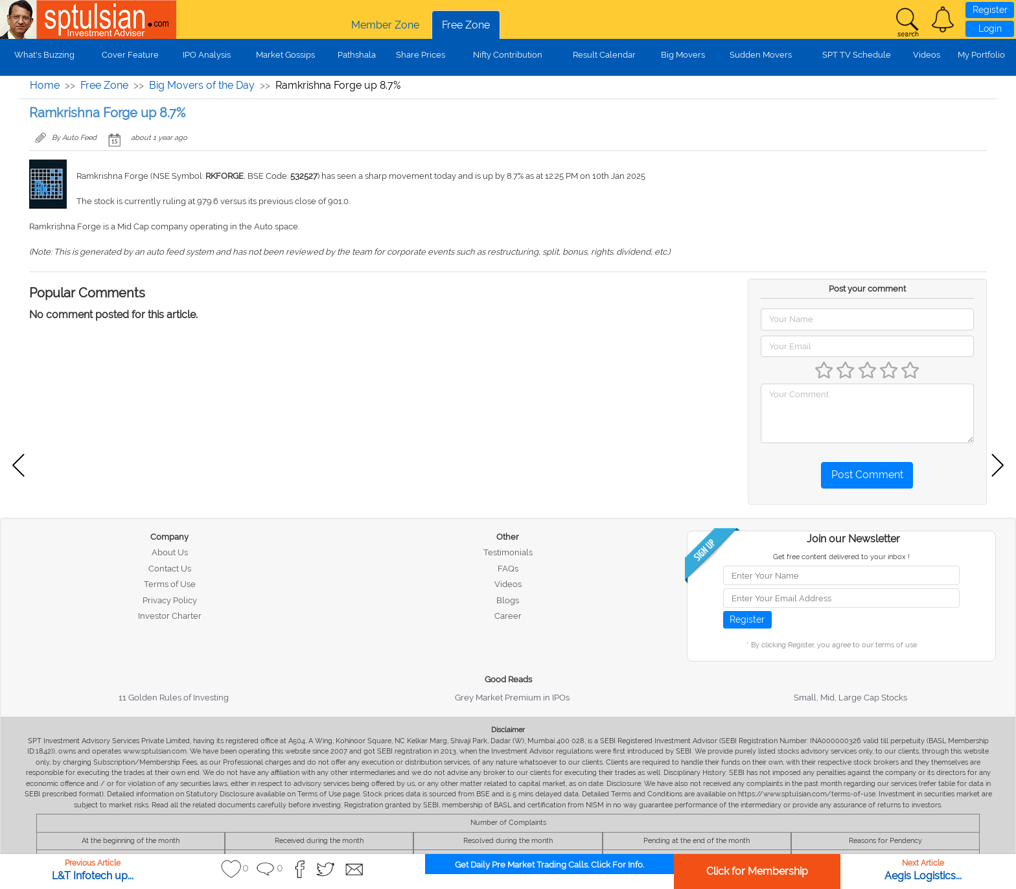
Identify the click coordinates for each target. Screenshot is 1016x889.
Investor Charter (170, 616)
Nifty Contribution (507, 55)
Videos (926, 55)
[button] (943, 19)
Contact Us (169, 568)
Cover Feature (130, 55)
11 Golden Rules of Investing (174, 697)
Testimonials (508, 552)
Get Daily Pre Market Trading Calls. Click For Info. (549, 865)
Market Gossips (285, 55)
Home (45, 85)
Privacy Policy (170, 600)
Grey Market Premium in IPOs (512, 697)
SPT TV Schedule (856, 55)
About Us (170, 552)
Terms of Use (170, 584)
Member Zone (385, 25)
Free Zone (466, 25)
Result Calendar (604, 55)
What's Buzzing (44, 55)
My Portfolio (981, 55)
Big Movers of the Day (202, 85)
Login (990, 28)
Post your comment (867, 289)
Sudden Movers (761, 55)
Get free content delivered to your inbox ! (841, 557)
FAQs (508, 568)
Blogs (507, 600)
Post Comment (867, 474)
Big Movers (683, 55)
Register (990, 10)
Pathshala (357, 55)
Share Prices (420, 55)
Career (508, 616)
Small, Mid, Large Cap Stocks (850, 697)
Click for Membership (757, 871)
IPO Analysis (207, 55)
